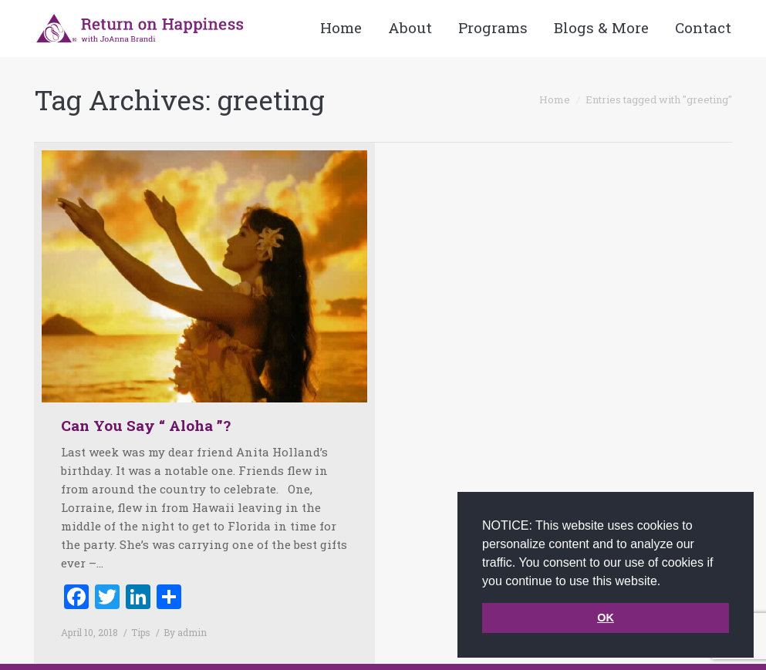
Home (554, 99)
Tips (140, 632)
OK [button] (605, 617)
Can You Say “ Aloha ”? (146, 425)
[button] (666, 582)
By (185, 632)
